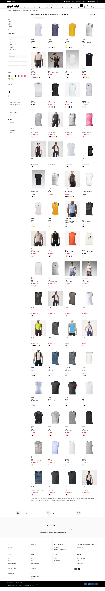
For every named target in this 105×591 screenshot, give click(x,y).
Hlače (9, 564)
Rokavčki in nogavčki (12, 572)
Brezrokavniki (10, 575)
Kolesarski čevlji (57, 564)
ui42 (20, 587)
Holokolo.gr (32, 589)
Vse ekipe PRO (80, 567)
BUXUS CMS (15, 587)
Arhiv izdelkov (10, 551)
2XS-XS (11, 63)
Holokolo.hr (26, 589)
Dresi (9, 562)
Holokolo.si (9, 589)
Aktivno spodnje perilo (12, 567)
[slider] (9, 96)
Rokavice (9, 569)
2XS (24, 63)
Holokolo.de (21, 589)
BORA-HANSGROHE (81, 560)
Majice (32, 575)
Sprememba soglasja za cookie (60, 553)
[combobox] (95, 6)
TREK (78, 564)
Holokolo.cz (29, 587)
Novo (9, 560)
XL (23, 71)
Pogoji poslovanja (80, 551)
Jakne (9, 565)
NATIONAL (79, 565)
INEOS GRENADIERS (81, 562)
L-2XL (11, 67)
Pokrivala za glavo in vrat (12, 573)
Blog (8, 548)
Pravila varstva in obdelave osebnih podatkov (85, 548)
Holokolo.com (15, 589)
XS (17, 67)
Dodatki (55, 562)
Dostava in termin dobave (35, 549)
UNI (17, 63)
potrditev (71, 534)
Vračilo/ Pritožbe (57, 551)
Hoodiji (32, 573)
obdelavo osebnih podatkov (60, 536)
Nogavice (9, 570)
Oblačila (55, 560)
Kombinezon (10, 578)
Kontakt (9, 549)
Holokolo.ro (45, 587)
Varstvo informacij (80, 549)
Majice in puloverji (11, 577)
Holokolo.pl (35, 587)
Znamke (55, 565)
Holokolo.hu (40, 587)
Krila (31, 577)
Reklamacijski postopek (58, 548)
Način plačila (33, 548)
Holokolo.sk (24, 587)
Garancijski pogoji (57, 549)
